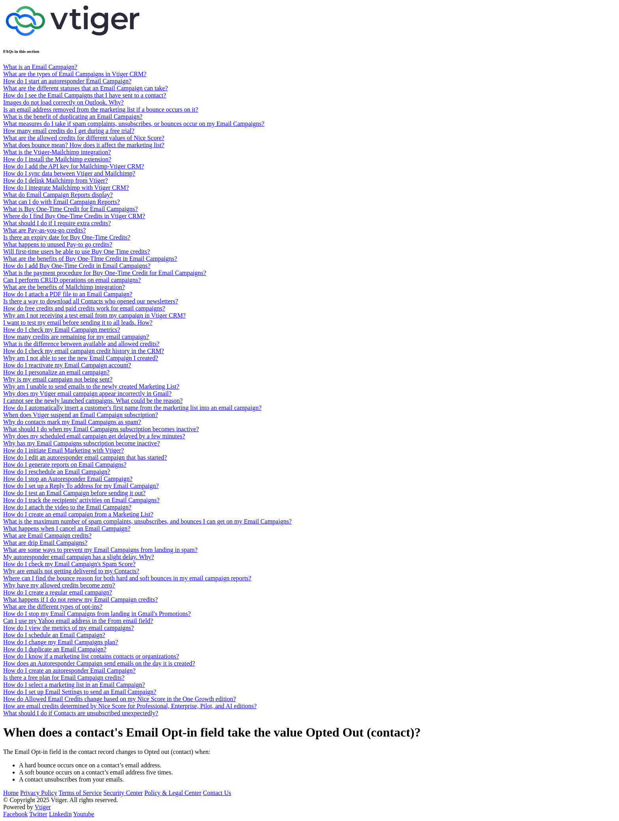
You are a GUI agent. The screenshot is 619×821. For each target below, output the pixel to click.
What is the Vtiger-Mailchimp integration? (57, 152)
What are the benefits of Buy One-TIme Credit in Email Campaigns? (90, 258)
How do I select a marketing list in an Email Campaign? (74, 684)
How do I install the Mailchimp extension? (57, 159)
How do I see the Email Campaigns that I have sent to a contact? (84, 95)
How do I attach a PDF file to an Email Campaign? (67, 294)
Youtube (83, 814)
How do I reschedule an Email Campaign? (56, 471)
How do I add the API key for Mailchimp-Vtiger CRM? (73, 166)
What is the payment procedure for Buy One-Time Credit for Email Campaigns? (104, 272)
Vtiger (43, 807)
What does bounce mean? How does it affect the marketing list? (83, 145)
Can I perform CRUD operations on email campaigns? (72, 280)
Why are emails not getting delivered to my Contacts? (71, 571)
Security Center (123, 792)
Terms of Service (80, 792)
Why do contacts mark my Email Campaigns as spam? (72, 422)
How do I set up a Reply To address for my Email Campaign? (81, 486)
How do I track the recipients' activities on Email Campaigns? (81, 500)
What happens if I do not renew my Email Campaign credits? (80, 599)
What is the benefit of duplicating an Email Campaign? (73, 116)
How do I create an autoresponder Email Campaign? (69, 670)
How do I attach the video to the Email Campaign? (67, 507)
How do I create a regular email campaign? (57, 592)
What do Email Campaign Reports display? (58, 194)
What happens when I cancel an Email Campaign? (66, 528)
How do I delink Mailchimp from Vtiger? (55, 180)
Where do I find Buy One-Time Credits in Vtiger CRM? (74, 216)
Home (11, 792)
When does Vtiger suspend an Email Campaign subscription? (80, 414)
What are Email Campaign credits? (47, 535)
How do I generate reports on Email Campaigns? (64, 464)
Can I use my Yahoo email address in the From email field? (78, 620)
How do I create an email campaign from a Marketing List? (78, 514)
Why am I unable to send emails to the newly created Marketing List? (91, 386)
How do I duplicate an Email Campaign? (54, 649)
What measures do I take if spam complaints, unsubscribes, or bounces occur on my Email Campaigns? (133, 123)
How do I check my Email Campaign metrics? (61, 329)
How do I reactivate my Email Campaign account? (67, 365)
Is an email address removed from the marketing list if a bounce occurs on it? (100, 109)
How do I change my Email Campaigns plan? (60, 642)
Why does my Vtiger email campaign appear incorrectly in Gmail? (87, 393)
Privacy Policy (38, 792)
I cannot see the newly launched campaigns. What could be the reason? (93, 400)
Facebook (15, 814)
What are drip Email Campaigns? (45, 542)
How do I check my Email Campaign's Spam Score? (69, 564)
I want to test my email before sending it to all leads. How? (77, 322)
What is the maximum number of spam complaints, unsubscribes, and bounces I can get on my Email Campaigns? (147, 521)
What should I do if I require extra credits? (57, 223)
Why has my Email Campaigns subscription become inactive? (81, 443)
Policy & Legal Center (172, 792)
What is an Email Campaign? (40, 67)
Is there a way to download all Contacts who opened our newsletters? (90, 301)
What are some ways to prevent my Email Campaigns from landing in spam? (100, 549)
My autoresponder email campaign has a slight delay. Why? (78, 557)
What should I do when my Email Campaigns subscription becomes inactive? (101, 429)
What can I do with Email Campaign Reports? (61, 201)
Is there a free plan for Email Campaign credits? (63, 677)
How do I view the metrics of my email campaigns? (68, 628)
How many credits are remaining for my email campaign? (76, 336)
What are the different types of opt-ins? (52, 606)
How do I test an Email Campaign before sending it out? (74, 493)
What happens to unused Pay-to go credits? (57, 244)
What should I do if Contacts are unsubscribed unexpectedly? (80, 713)
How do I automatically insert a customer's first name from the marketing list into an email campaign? (132, 407)
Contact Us (217, 792)
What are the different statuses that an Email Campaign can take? (85, 88)
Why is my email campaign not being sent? (58, 379)
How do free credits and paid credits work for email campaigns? (84, 308)
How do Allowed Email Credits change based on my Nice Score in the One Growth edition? (119, 699)
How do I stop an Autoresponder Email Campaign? (68, 478)
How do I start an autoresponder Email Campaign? (67, 81)
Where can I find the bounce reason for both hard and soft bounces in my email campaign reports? (127, 578)
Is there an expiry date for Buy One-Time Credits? (66, 237)
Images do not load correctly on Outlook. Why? (63, 102)
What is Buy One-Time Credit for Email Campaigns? (70, 209)
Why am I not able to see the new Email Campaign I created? (80, 358)
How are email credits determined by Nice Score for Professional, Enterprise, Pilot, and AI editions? (130, 706)
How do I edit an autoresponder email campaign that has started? (85, 457)
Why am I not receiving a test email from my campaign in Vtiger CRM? (94, 315)
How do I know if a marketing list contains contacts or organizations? (91, 656)
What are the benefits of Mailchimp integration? (64, 287)
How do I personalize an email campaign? (56, 372)
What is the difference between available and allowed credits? (81, 343)
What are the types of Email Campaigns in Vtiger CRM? (74, 74)
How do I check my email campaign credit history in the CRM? (83, 351)
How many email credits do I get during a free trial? (68, 130)
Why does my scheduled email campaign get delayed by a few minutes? (94, 436)
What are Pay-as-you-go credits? (44, 230)
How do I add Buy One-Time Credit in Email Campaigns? (76, 265)
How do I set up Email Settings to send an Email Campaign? (79, 691)
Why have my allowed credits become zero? (59, 585)
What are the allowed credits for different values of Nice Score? (83, 138)
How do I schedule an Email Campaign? (54, 635)
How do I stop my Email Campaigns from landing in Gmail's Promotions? (97, 613)
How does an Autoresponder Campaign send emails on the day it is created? (99, 663)
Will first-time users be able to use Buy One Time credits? (76, 251)
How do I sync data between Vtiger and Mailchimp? (69, 173)
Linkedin (60, 814)
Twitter (38, 814)
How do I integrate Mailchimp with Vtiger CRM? (66, 187)
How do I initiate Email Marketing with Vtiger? (63, 450)
